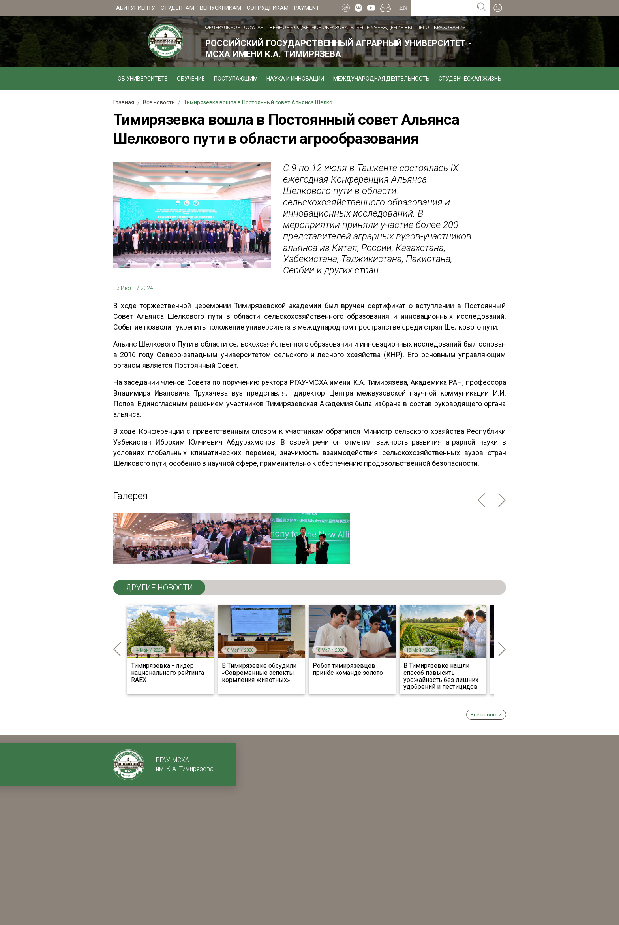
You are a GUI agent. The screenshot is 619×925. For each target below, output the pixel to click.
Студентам (177, 8)
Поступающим (236, 78)
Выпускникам (220, 8)
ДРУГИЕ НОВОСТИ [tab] (159, 587)
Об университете (143, 78)
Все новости (486, 714)
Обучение (191, 78)
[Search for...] (442, 8)
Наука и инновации (295, 78)
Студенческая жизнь (470, 78)
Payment (306, 8)
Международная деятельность (381, 78)
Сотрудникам (268, 8)
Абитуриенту (135, 8)
